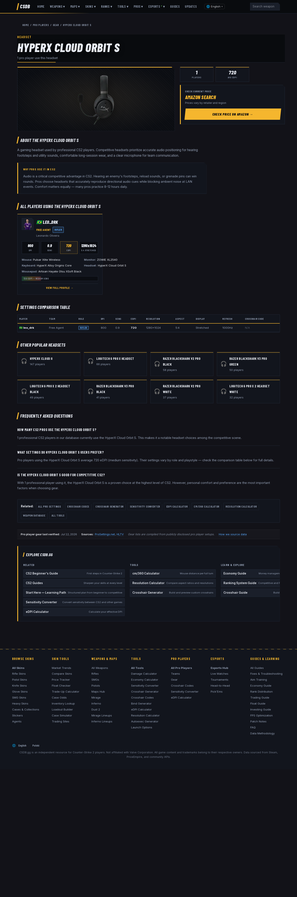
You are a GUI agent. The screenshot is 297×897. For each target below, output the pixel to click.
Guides (175, 6)
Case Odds (59, 697)
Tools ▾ (122, 6)
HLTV (120, 534)
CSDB (25, 6)
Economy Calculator (144, 679)
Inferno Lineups (101, 721)
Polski (35, 745)
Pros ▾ (138, 6)
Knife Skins (19, 685)
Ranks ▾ (106, 6)
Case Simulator (62, 715)
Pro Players (41, 25)
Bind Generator (141, 703)
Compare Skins (62, 673)
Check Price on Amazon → (232, 114)
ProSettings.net (105, 534)
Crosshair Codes (78, 506)
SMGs (95, 679)
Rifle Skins (19, 673)
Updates (191, 6)
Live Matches (219, 673)
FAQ (253, 727)
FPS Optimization (261, 715)
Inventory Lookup (63, 703)
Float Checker (61, 685)
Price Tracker (61, 679)
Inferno (96, 703)
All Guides (257, 668)
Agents (17, 721)
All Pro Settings (49, 506)
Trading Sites (60, 721)
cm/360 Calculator (206, 506)
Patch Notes (258, 721)
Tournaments (219, 679)
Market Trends (61, 668)
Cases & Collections (25, 709)
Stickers (17, 715)
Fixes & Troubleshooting (266, 673)
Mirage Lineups (101, 715)
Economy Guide (260, 685)
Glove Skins (20, 691)
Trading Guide (259, 697)
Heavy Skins (20, 703)
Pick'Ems (217, 691)
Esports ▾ (156, 6)
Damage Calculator (144, 673)
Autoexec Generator (144, 721)
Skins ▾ (90, 6)
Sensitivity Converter (145, 506)
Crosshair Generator (110, 506)
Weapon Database (34, 515)
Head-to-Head (220, 685)
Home (41, 6)
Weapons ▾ (57, 6)
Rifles (95, 673)
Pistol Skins (19, 679)
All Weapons (99, 668)
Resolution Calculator (241, 506)
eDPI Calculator (177, 506)
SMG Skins (19, 697)
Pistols (95, 685)
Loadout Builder (62, 709)
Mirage (96, 697)
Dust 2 (95, 709)
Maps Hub (98, 691)
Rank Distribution (261, 691)
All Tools (58, 515)
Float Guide (257, 703)
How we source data (233, 534)
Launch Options (141, 727)
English (22, 745)
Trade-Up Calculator (65, 691)
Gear (174, 679)
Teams (175, 673)
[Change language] (214, 6)
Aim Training (258, 679)
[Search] (265, 6)
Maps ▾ (75, 6)
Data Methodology (262, 733)
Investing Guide (260, 709)
